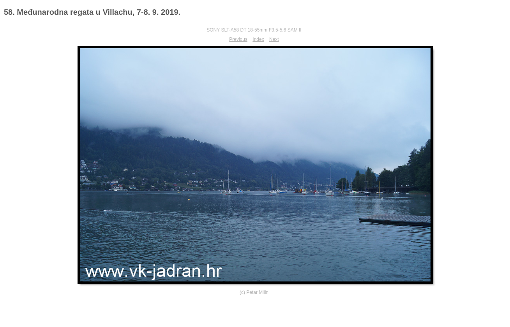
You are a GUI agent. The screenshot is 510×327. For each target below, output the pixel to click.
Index (258, 39)
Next (274, 39)
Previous (238, 39)
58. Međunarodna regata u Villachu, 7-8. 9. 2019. (92, 12)
